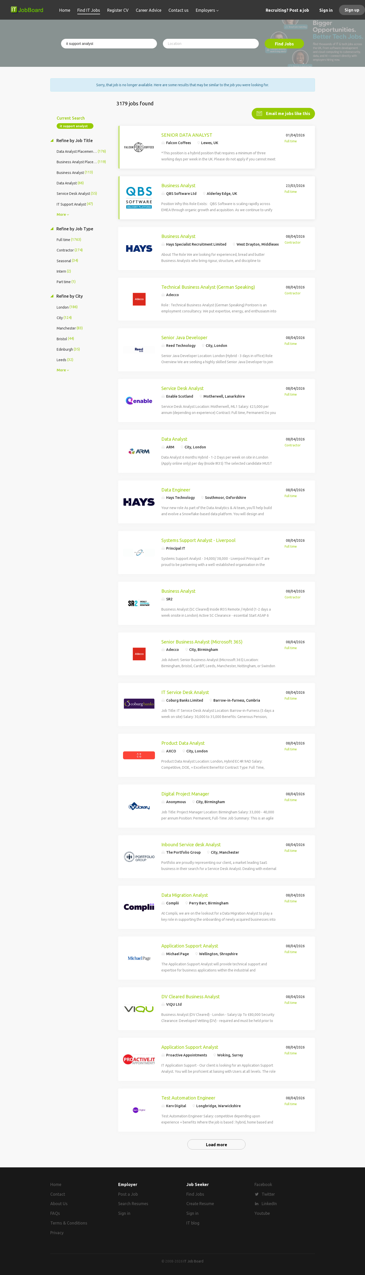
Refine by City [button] (69, 295)
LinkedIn (269, 1203)
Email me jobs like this (287, 113)
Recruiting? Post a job (287, 10)
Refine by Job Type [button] (74, 228)
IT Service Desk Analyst (185, 692)
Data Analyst (174, 438)
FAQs (55, 1212)
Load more (216, 1144)
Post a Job (128, 1193)
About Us (59, 1203)
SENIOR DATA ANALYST (186, 134)
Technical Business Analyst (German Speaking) (208, 286)
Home (55, 1184)
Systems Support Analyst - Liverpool (198, 539)
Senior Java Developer (184, 337)
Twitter (268, 1193)
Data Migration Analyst (184, 894)
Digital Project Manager (185, 793)
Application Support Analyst (189, 945)
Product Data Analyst (183, 742)
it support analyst (74, 125)
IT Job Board (193, 1261)
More (61, 214)
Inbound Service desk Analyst (191, 844)
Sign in (326, 10)
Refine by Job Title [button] (74, 140)
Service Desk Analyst (182, 387)
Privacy (57, 1232)
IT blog (192, 1222)
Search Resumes (133, 1203)
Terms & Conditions (68, 1222)
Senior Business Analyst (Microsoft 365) (201, 641)
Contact (57, 1193)
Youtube (262, 1212)
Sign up (352, 10)
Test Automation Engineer (188, 1097)
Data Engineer (175, 489)
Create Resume (200, 1203)
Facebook (263, 1184)
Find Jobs (284, 44)
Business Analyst (178, 185)
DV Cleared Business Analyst (190, 996)
